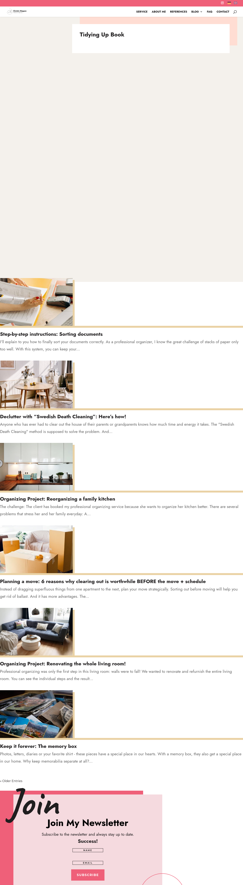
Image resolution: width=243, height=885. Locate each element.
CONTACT (223, 12)
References (178, 12)
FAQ (209, 12)
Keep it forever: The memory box (38, 746)
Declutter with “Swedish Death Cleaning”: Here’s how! (63, 416)
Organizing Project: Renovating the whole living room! (63, 663)
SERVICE (142, 12)
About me (159, 12)
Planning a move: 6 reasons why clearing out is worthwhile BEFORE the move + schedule (103, 581)
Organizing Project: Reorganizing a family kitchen (57, 498)
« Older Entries (11, 781)
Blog (195, 12)
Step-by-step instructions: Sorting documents (51, 334)
